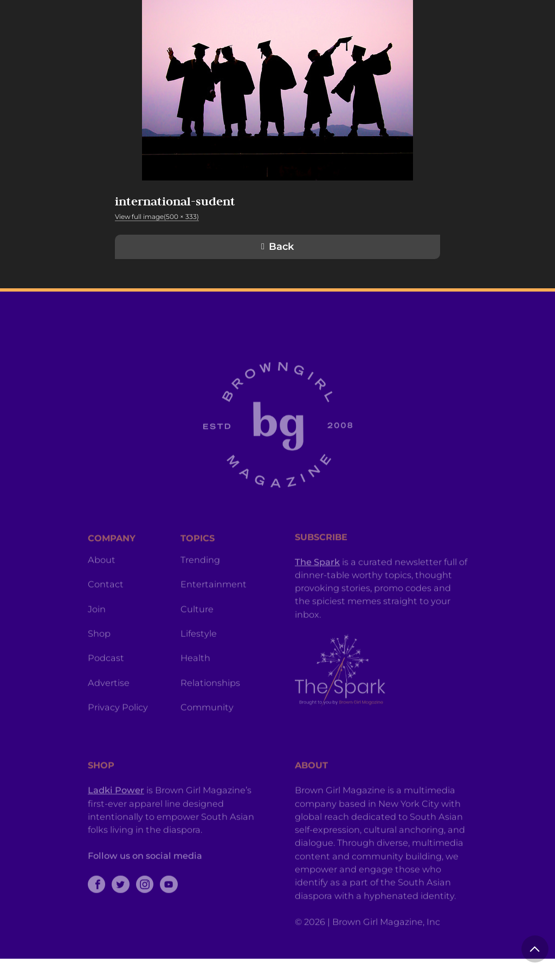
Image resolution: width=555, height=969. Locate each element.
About (101, 586)
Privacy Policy (118, 733)
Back (281, 247)
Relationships (210, 709)
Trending (200, 586)
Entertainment (213, 610)
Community (207, 733)
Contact (106, 610)
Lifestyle (198, 660)
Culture (197, 635)
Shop (99, 660)
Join (97, 635)
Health (195, 684)
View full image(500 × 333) (157, 216)
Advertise (109, 709)
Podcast (106, 684)
